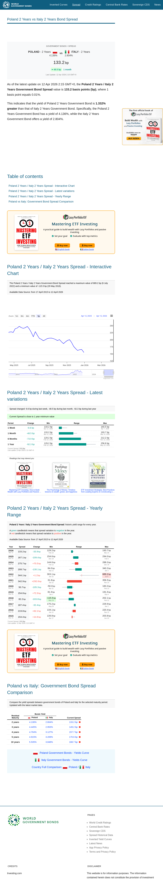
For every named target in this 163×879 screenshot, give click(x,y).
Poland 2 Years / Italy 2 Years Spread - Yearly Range (40, 196)
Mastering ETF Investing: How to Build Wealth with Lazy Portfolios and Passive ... (24, 491)
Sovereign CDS (141, 4)
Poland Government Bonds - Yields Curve (64, 752)
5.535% (32, 742)
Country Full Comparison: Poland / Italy (61, 767)
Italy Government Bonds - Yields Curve (64, 760)
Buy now (62, 245)
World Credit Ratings (100, 822)
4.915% (32, 737)
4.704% (32, 732)
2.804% (49, 722)
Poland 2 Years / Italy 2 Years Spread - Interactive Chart (42, 185)
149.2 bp (73, 727)
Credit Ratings (93, 4)
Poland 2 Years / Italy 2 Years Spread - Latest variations (41, 191)
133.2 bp (73, 722)
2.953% (49, 727)
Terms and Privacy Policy (102, 851)
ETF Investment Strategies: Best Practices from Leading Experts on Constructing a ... (97, 491)
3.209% (49, 737)
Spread (76, 4)
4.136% (32, 722)
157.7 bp (73, 732)
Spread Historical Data (101, 835)
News (157, 4)
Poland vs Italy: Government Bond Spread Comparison (41, 201)
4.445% (32, 727)
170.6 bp (73, 737)
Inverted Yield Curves (100, 839)
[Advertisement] (61, 32)
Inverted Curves (58, 4)
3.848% (49, 742)
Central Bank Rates (117, 4)
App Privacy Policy (99, 847)
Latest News (95, 843)
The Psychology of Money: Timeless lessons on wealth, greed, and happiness (61, 491)
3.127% (49, 732)
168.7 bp (73, 742)
